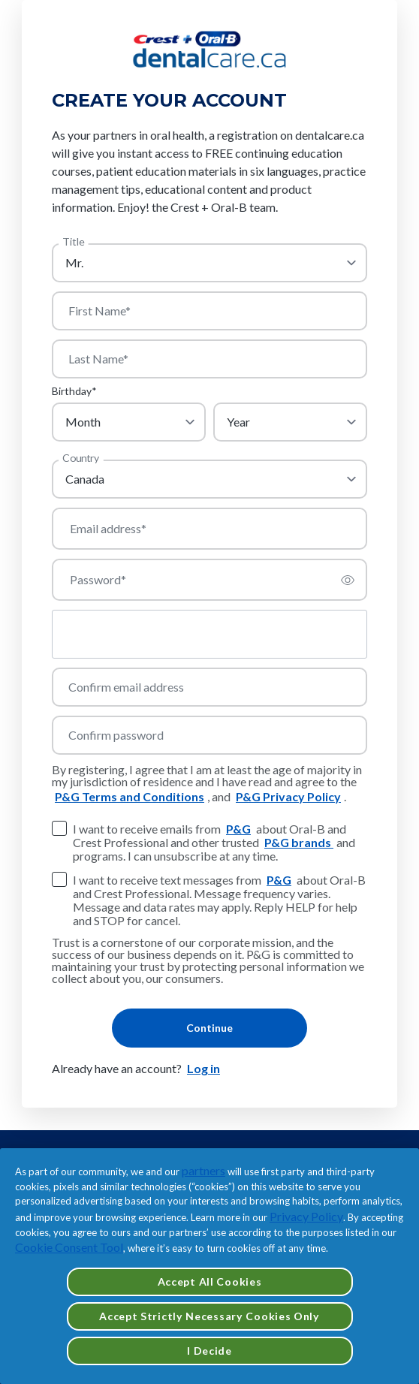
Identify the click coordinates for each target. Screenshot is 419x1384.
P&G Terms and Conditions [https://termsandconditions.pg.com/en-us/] (129, 796)
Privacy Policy (306, 1216)
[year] (290, 422)
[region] (209, 1266)
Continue (209, 1027)
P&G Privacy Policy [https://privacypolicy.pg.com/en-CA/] (288, 796)
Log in (203, 1068)
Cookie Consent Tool (69, 1247)
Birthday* (74, 391)
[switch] (348, 579)
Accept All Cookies (210, 1281)
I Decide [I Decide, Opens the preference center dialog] (209, 1350)
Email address (108, 528)
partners (203, 1170)
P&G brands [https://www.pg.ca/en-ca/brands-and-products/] (298, 842)
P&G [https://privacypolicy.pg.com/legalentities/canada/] (238, 829)
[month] (129, 422)
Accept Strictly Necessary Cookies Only (209, 1316)
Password (98, 579)
